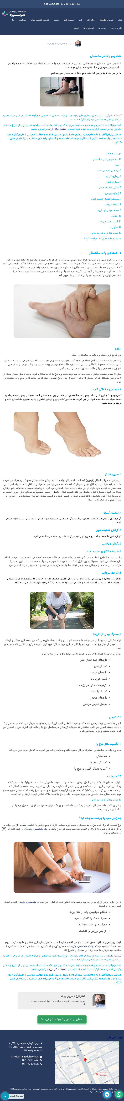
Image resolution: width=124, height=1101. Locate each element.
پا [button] (13, 20)
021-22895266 (30, 1060)
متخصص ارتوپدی (34, 829)
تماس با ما (88, 28)
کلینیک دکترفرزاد (113, 116)
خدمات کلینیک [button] (106, 20)
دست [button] (56, 20)
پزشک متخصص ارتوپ (83, 946)
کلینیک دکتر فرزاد (57, 129)
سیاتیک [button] (22, 20)
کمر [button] (80, 20)
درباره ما (102, 28)
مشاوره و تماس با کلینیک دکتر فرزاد (62, 1019)
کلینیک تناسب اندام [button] (40, 20)
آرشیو (76, 28)
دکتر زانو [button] (91, 20)
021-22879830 (30, 1064)
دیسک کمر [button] (69, 20)
